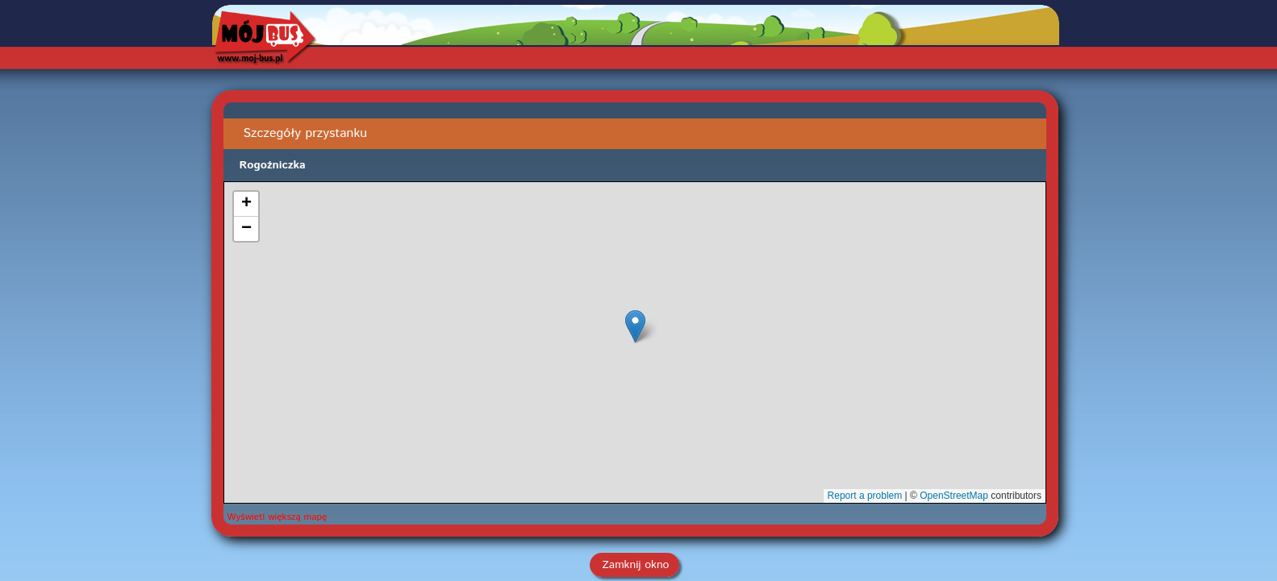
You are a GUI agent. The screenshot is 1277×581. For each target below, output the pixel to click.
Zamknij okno (636, 565)
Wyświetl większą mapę (277, 517)
